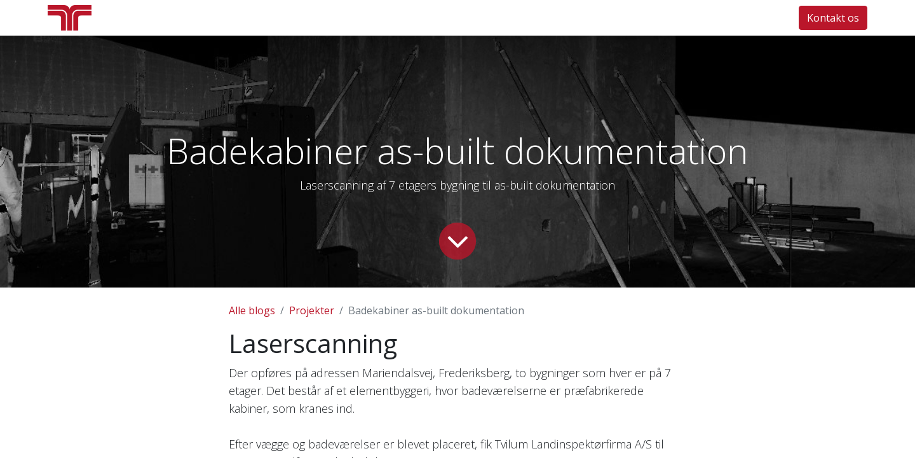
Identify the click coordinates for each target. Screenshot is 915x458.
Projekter (311, 310)
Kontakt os (833, 18)
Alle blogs (252, 310)
